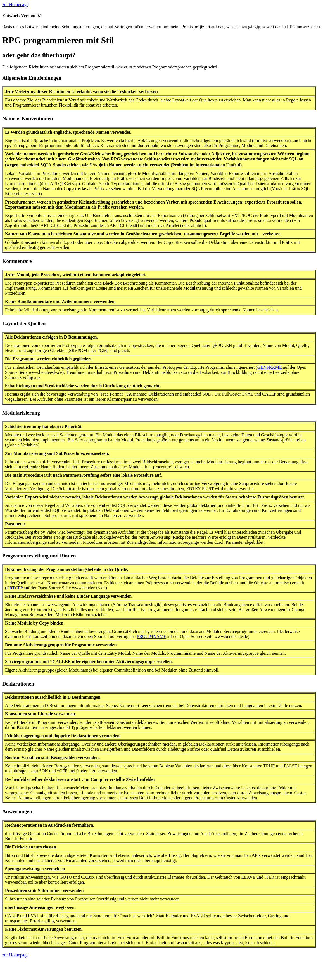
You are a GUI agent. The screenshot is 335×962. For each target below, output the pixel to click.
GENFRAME (269, 367)
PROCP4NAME (151, 636)
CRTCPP (14, 587)
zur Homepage (15, 4)
